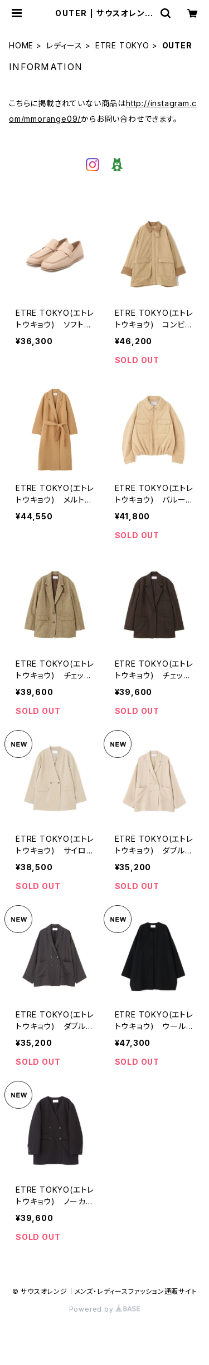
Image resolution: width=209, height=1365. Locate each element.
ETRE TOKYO (122, 45)
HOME (21, 45)
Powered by (104, 1309)
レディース (64, 45)
